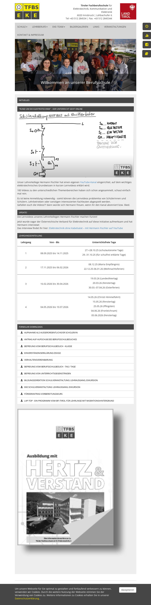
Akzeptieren (127, 589)
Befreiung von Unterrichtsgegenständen (46, 373)
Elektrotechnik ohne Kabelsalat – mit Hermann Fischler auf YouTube (86, 228)
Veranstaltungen (115, 26)
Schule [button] (22, 26)
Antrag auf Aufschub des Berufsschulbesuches (49, 339)
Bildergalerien (79, 26)
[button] (24, 65)
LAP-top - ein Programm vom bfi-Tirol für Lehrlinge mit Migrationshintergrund (67, 400)
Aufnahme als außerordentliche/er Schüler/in (49, 332)
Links (96, 26)
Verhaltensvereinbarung (37, 359)
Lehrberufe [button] (40, 26)
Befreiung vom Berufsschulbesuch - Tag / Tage (48, 366)
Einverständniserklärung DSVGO (41, 353)
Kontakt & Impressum (30, 34)
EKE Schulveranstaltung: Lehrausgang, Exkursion (50, 387)
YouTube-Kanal (88, 182)
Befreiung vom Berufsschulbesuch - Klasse (46, 346)
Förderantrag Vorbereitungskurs (41, 394)
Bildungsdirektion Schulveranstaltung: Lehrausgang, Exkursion (59, 380)
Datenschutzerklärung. (27, 598)
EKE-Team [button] (58, 26)
